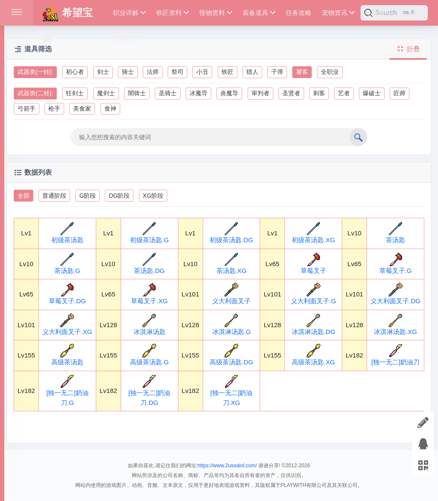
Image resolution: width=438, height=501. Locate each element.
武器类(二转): (35, 93)
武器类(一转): (35, 71)
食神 (110, 108)
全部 (24, 195)
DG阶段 (119, 195)
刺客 (319, 93)
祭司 (177, 71)
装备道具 (259, 12)
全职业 (330, 71)
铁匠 (228, 71)
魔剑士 (106, 93)
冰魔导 (198, 93)
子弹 (277, 71)
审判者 (260, 93)
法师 (153, 71)
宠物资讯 (338, 12)
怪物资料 (215, 12)
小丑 (202, 71)
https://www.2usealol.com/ (227, 466)
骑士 (128, 71)
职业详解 (129, 12)
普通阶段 (54, 195)
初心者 (75, 71)
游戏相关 (129, 38)
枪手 (54, 108)
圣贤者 (291, 93)
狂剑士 (75, 93)
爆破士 (372, 93)
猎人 (252, 71)
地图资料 (378, 12)
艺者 (344, 93)
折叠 (408, 49)
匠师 (399, 93)
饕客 (302, 71)
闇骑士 (137, 93)
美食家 (82, 108)
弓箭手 (27, 108)
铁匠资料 (172, 12)
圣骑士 (168, 93)
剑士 (103, 71)
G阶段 (87, 195)
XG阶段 (153, 195)
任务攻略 (298, 12)
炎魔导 (229, 93)
